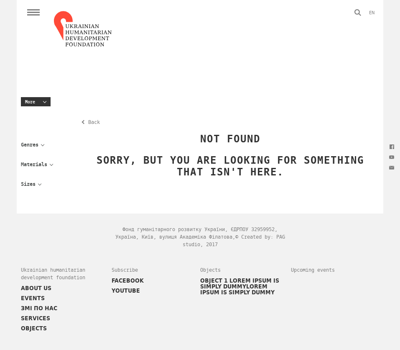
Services (35, 318)
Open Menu (33, 12)
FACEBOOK (128, 280)
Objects (34, 328)
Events (33, 298)
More (30, 102)
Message (391, 167)
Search (358, 12)
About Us (36, 288)
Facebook (391, 146)
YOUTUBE (126, 290)
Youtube (391, 157)
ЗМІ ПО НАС (39, 308)
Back (94, 122)
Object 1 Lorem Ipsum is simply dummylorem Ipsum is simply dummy (239, 286)
